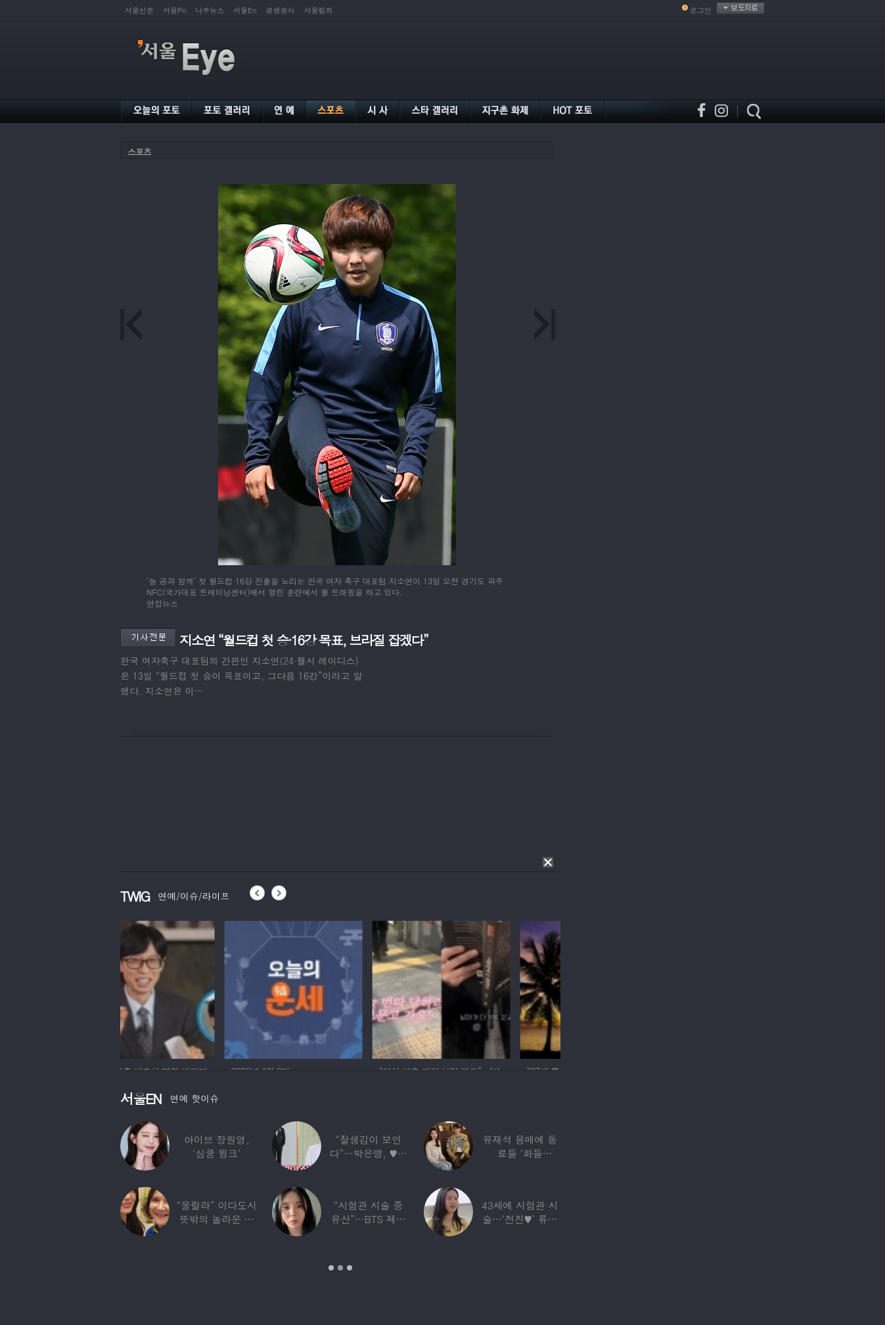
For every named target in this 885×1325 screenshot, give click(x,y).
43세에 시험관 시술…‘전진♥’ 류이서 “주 (520, 1219)
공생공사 (280, 10)
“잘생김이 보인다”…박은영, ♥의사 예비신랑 (368, 1153)
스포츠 (139, 151)
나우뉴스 (209, 10)
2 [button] (340, 1267)
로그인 (701, 10)
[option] (189, 988)
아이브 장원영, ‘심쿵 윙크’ (216, 1146)
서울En (244, 10)
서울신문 (139, 10)
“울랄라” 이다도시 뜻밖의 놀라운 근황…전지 (217, 1219)
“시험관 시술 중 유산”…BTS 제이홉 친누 (368, 1219)
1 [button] (331, 1267)
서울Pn (174, 10)
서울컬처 (318, 10)
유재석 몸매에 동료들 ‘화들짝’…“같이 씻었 (519, 1153)
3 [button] (349, 1267)
